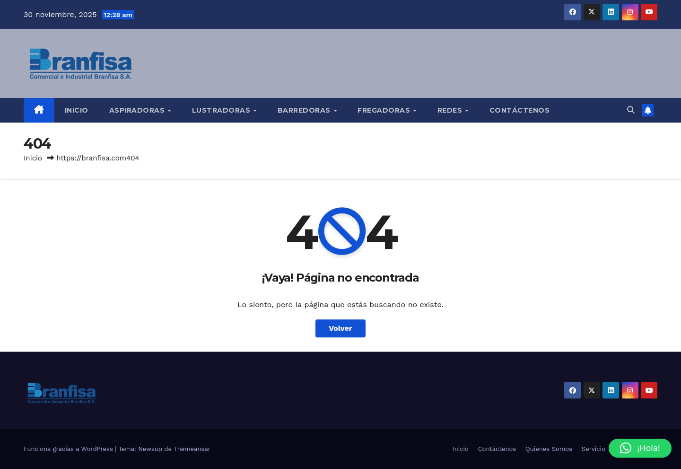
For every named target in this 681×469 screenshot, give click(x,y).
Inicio (76, 110)
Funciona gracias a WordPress (69, 448)
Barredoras (305, 110)
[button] (631, 110)
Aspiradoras (138, 110)
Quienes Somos (548, 448)
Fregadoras (385, 110)
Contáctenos (519, 110)
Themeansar (192, 448)
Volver (340, 328)
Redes (450, 110)
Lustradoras (222, 110)
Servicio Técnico (606, 448)
